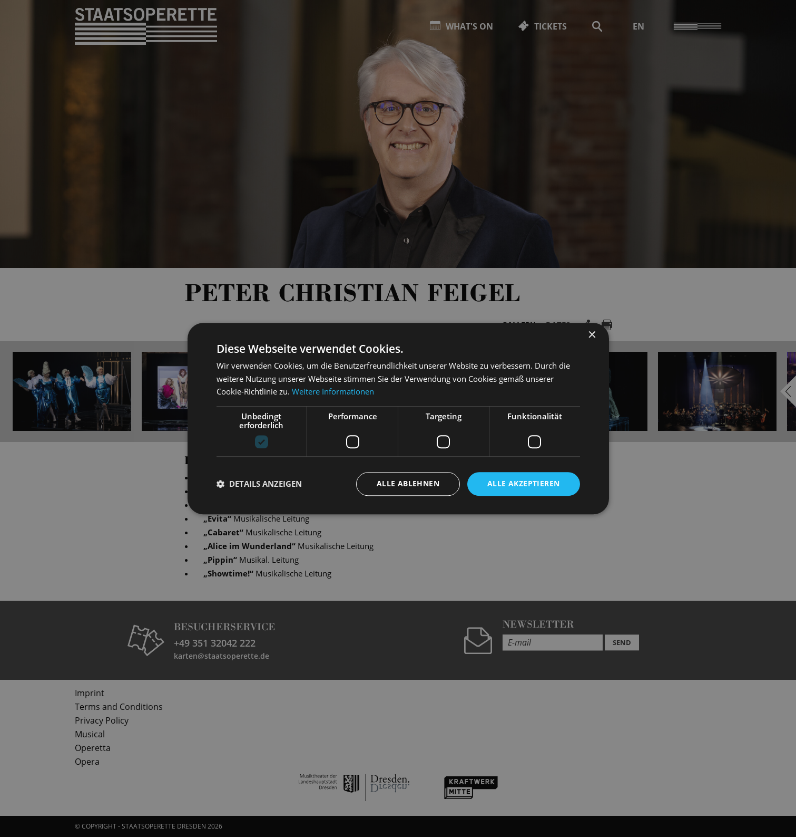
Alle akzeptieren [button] (523, 483)
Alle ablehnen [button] (408, 483)
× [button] (592, 335)
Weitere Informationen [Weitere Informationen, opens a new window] (333, 392)
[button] (259, 484)
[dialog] (398, 418)
